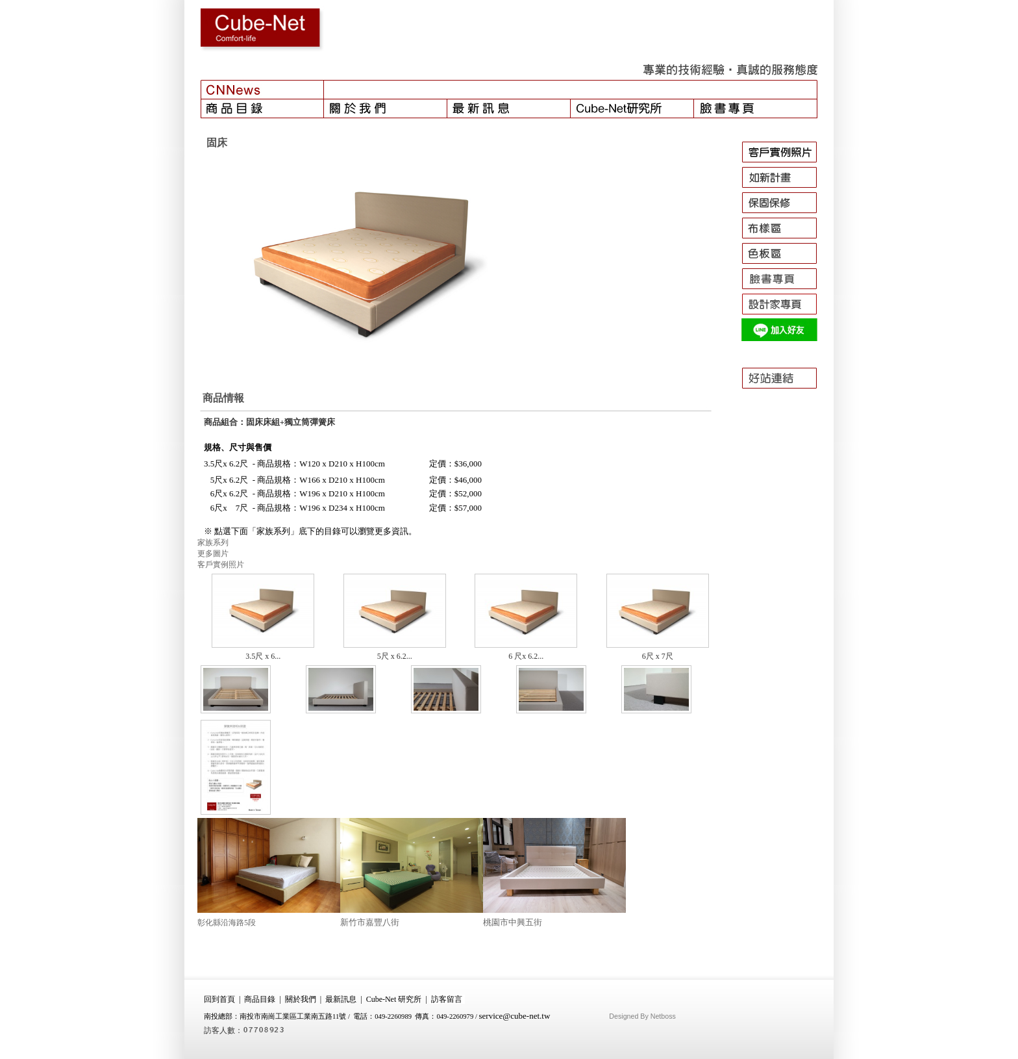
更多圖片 (213, 553)
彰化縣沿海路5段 (226, 922)
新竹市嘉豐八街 (369, 922)
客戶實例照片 (220, 564)
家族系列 (213, 542)
